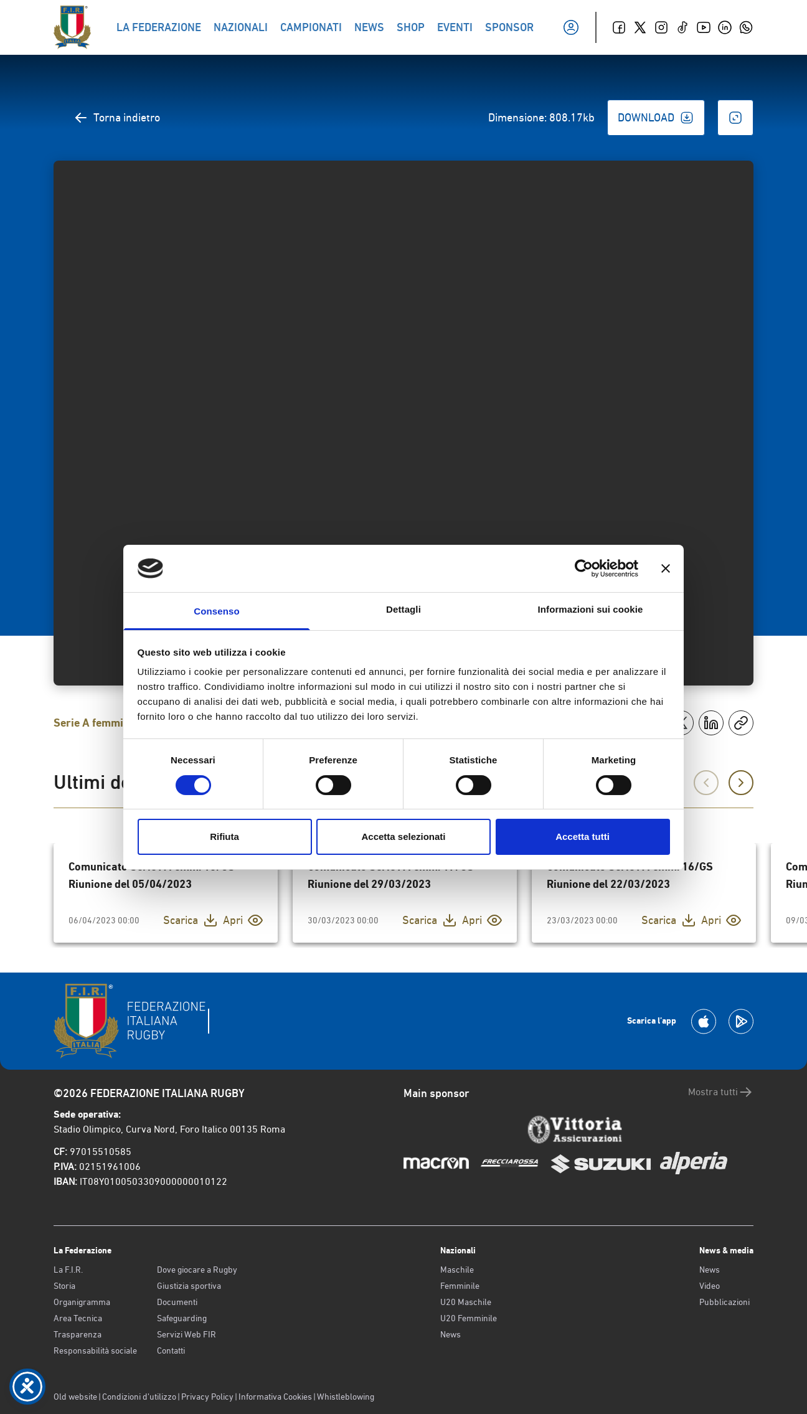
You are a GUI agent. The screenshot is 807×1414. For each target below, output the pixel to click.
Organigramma (82, 1302)
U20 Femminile (468, 1318)
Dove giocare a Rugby (197, 1270)
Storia (64, 1286)
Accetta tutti (582, 836)
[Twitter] (640, 27)
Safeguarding (182, 1318)
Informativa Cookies (275, 1397)
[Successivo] (741, 782)
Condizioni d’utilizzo (139, 1397)
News (450, 1334)
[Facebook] (618, 27)
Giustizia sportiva (189, 1286)
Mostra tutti (720, 1092)
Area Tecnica (78, 1318)
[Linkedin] (724, 27)
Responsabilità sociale (95, 1350)
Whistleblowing (345, 1397)
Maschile (457, 1270)
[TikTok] (682, 27)
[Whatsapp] (746, 27)
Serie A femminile (97, 723)
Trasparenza (77, 1334)
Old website (75, 1397)
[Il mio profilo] (571, 27)
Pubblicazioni (724, 1302)
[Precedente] (706, 782)
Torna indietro (116, 117)
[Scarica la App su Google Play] (741, 1021)
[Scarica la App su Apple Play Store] (703, 1021)
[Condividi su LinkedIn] (711, 722)
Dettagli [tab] (403, 609)
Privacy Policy (207, 1397)
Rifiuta (224, 836)
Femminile (459, 1286)
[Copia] (741, 722)
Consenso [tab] (216, 611)
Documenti (177, 1302)
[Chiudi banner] (665, 568)
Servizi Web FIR (186, 1334)
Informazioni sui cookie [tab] (590, 609)
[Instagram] (661, 27)
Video (709, 1286)
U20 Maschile (465, 1302)
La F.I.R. (68, 1270)
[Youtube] (703, 27)
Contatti (171, 1350)
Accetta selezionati (403, 836)
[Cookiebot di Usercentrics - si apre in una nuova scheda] (583, 568)
